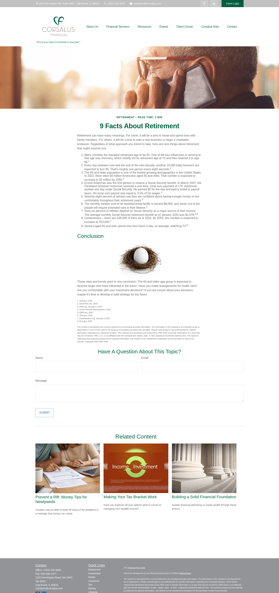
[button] (92, 27)
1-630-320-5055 (52, 570)
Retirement (94, 569)
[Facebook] (204, 3)
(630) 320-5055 (114, 3)
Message (41, 380)
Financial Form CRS (136, 568)
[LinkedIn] (214, 3)
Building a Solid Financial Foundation (204, 497)
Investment (94, 573)
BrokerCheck (185, 573)
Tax (90, 584)
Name (39, 357)
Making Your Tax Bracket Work (130, 497)
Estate (92, 577)
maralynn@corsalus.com (145, 3)
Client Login (232, 3)
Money (92, 588)
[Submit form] (44, 412)
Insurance (93, 580)
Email (144, 357)
